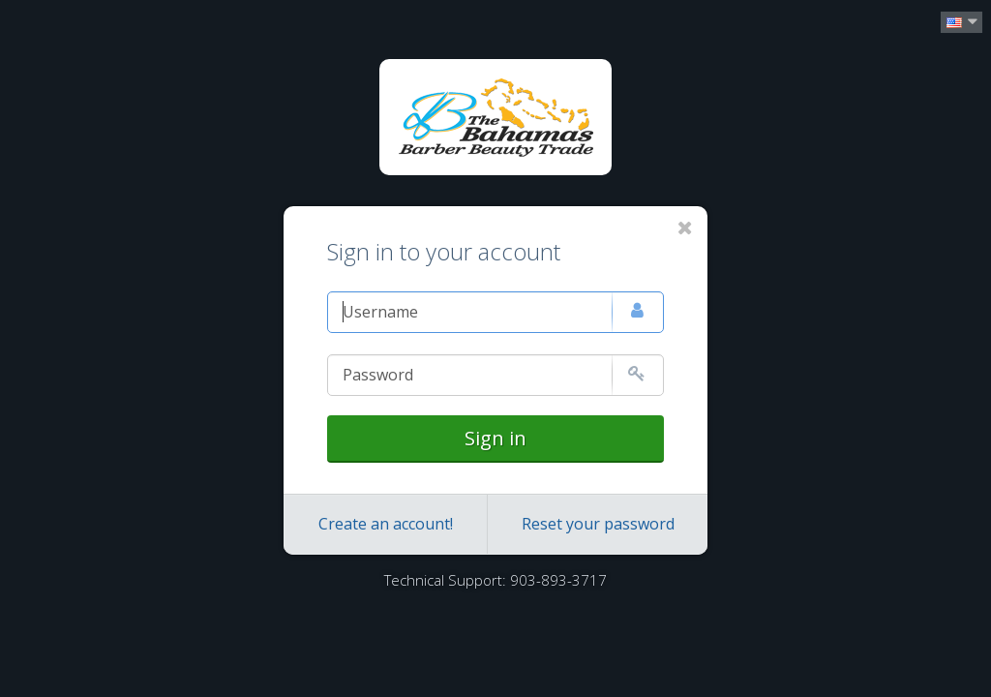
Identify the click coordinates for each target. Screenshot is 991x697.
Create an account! (385, 523)
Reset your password (598, 523)
